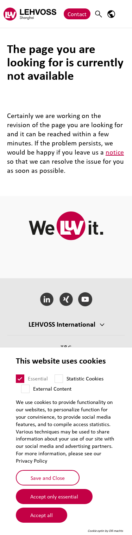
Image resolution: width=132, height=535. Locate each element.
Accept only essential (54, 496)
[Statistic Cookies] (59, 378)
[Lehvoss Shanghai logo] (30, 14)
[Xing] (66, 299)
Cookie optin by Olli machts (105, 531)
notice (115, 152)
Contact (77, 14)
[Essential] (20, 378)
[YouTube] (85, 299)
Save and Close (48, 478)
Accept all (41, 515)
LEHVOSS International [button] (62, 324)
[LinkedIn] (46, 299)
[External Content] (25, 389)
